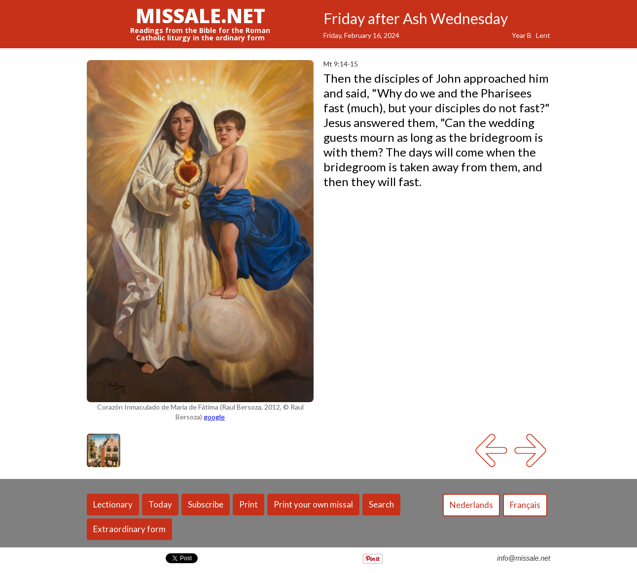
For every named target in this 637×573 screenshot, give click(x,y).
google (214, 417)
